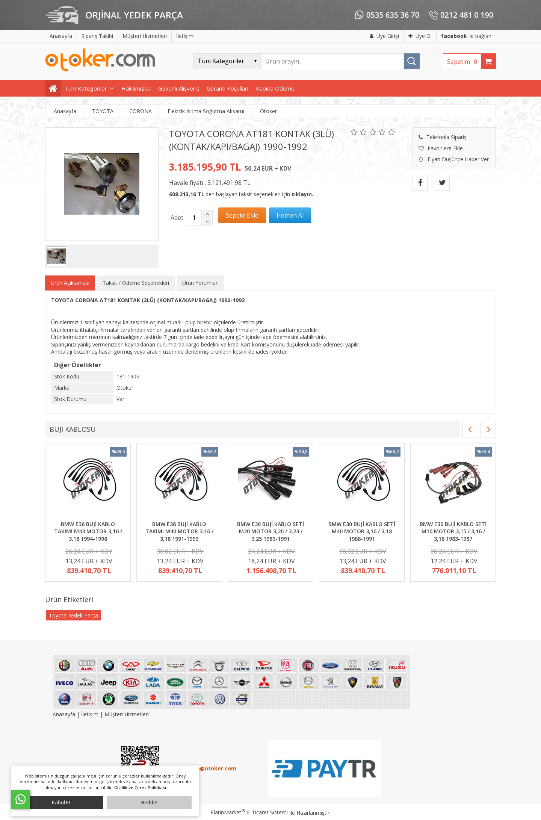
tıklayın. (302, 194)
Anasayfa (65, 714)
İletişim (90, 714)
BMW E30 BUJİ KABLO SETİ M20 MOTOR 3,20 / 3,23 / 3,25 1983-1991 (270, 531)
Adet (177, 217)
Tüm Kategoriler (86, 88)
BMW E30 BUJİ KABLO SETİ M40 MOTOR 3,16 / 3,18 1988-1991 (361, 531)
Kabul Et (61, 802)
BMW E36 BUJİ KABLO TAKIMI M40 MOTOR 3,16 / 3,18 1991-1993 (179, 531)
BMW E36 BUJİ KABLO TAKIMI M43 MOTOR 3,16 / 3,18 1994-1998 (88, 531)
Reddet (149, 802)
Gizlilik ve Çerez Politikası (140, 787)
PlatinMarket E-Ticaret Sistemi (249, 812)
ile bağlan (466, 35)
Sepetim (464, 61)
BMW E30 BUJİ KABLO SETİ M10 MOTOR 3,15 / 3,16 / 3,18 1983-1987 (453, 531)
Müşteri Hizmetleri (126, 714)
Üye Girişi (384, 35)
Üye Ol (420, 35)
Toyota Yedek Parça (73, 615)
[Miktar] (194, 217)
